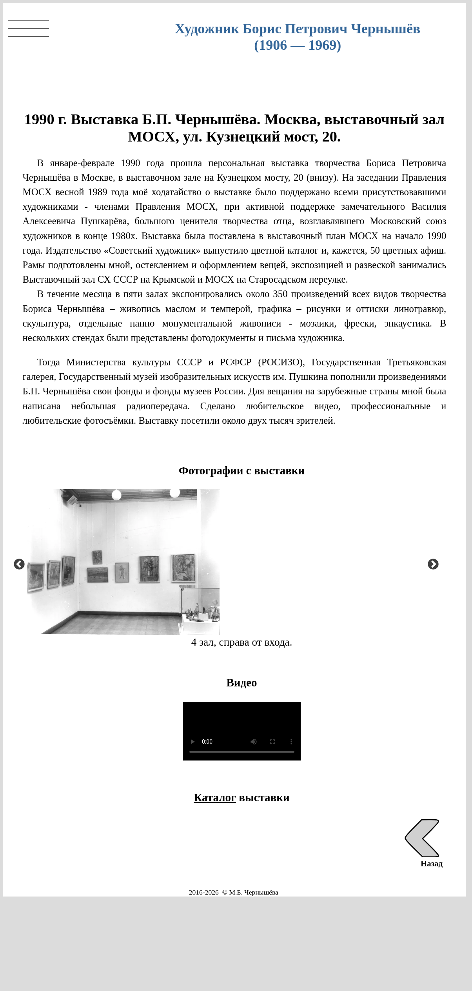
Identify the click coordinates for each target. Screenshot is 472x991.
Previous (17, 562)
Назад (422, 858)
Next (431, 562)
